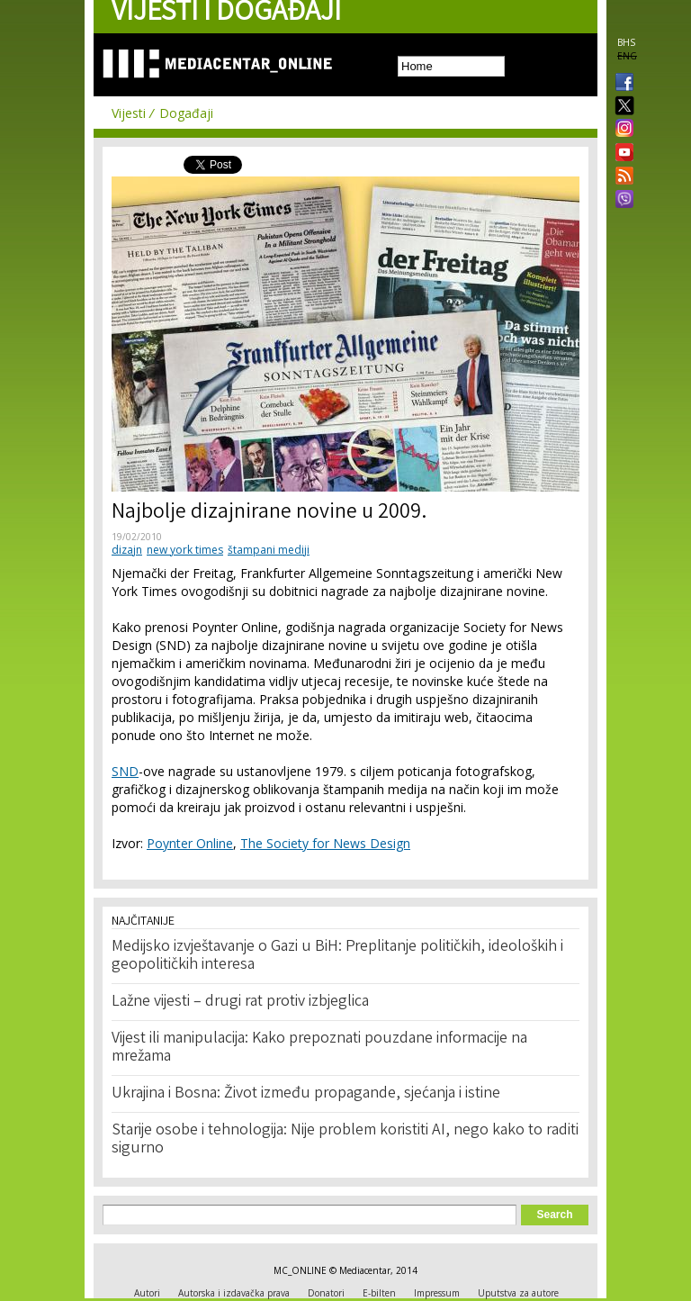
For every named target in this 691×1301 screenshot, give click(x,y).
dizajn (127, 549)
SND (125, 771)
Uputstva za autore (518, 1293)
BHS (626, 42)
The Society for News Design (325, 843)
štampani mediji (269, 549)
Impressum (437, 1293)
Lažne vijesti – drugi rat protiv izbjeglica (240, 1002)
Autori (147, 1293)
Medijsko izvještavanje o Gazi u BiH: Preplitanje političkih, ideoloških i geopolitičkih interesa (337, 956)
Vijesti (129, 113)
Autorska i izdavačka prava (234, 1293)
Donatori (326, 1293)
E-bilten (379, 1293)
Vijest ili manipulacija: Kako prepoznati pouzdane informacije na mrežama (319, 1048)
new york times (185, 549)
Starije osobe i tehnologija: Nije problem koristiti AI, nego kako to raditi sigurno (345, 1140)
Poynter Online (190, 843)
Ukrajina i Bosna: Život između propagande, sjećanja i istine (306, 1094)
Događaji (186, 113)
